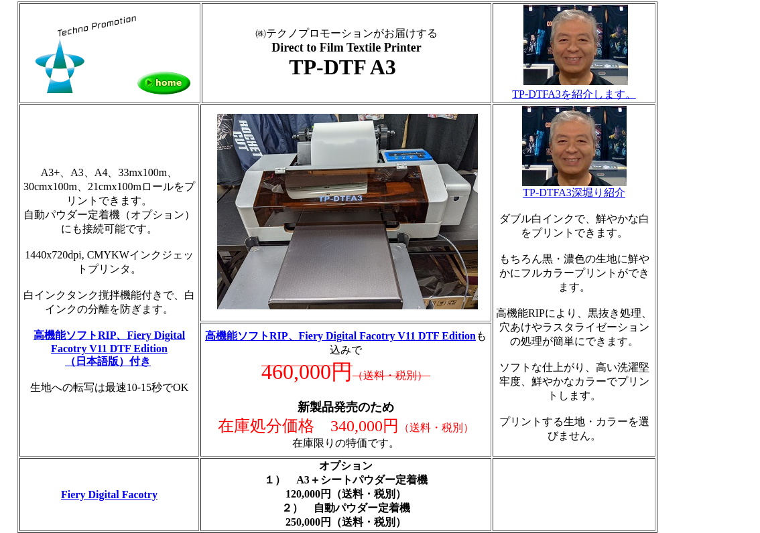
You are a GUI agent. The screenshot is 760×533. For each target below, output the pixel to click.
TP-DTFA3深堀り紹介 (574, 187)
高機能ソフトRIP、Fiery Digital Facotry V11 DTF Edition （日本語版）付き (109, 348)
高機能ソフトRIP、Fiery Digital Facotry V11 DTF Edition (340, 335)
